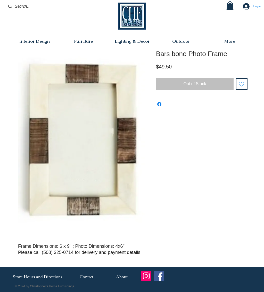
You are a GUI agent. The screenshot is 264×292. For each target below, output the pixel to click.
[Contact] (86, 277)
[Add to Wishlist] (242, 84)
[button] (230, 5)
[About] (121, 277)
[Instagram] (146, 276)
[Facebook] (159, 276)
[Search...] (32, 6)
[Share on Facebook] (159, 104)
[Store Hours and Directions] (37, 277)
